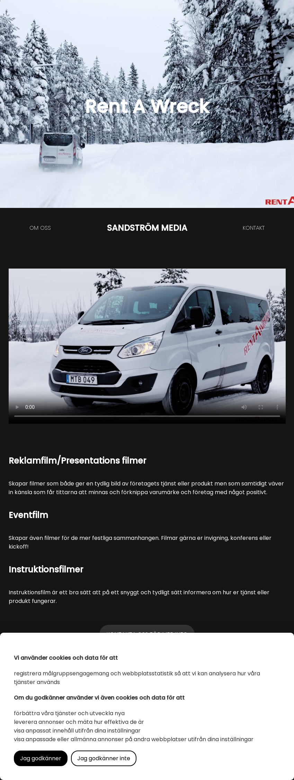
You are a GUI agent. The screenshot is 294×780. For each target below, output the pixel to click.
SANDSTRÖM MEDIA (147, 228)
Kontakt (254, 228)
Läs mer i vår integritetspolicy (180, 758)
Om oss (40, 228)
